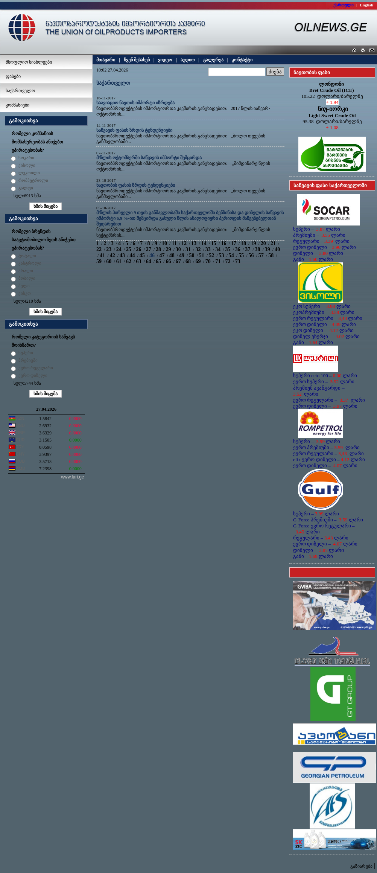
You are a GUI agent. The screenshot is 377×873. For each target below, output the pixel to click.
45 (142, 255)
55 (241, 255)
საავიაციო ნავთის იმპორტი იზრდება (135, 102)
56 (251, 255)
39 (267, 249)
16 (223, 243)
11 (174, 243)
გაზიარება (361, 866)
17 (233, 243)
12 (184, 243)
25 (128, 249)
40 (277, 249)
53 (221, 255)
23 (108, 249)
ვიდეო (165, 59)
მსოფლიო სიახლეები (29, 62)
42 (112, 255)
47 (161, 255)
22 (99, 249)
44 (132, 255)
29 (168, 249)
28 (158, 249)
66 (168, 261)
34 (217, 249)
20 (263, 243)
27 (148, 249)
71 (217, 261)
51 (201, 255)
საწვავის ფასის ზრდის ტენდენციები (134, 130)
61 (119, 261)
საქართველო (20, 90)
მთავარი (105, 59)
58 (271, 255)
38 (257, 249)
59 (99, 261)
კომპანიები (17, 105)
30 (178, 249)
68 (188, 261)
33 (208, 249)
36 (237, 249)
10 (164, 243)
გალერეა (213, 59)
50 (191, 255)
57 (261, 255)
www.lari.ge (72, 477)
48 (172, 255)
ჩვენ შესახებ (137, 59)
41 (102, 255)
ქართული (343, 5)
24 (119, 249)
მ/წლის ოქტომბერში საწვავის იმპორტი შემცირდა (149, 157)
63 (138, 261)
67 (178, 261)
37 (247, 249)
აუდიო (188, 59)
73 (237, 261)
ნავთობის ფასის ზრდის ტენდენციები (135, 185)
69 (198, 261)
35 (227, 249)
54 (231, 255)
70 (208, 261)
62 (128, 261)
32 (198, 249)
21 (273, 243)
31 (188, 249)
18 (243, 243)
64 (148, 261)
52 (211, 255)
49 (181, 255)
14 (204, 243)
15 (213, 243)
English (366, 5)
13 (193, 243)
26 (138, 249)
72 (227, 261)
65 (158, 261)
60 (108, 261)
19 (253, 243)
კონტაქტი (242, 59)
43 (122, 255)
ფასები (13, 76)
